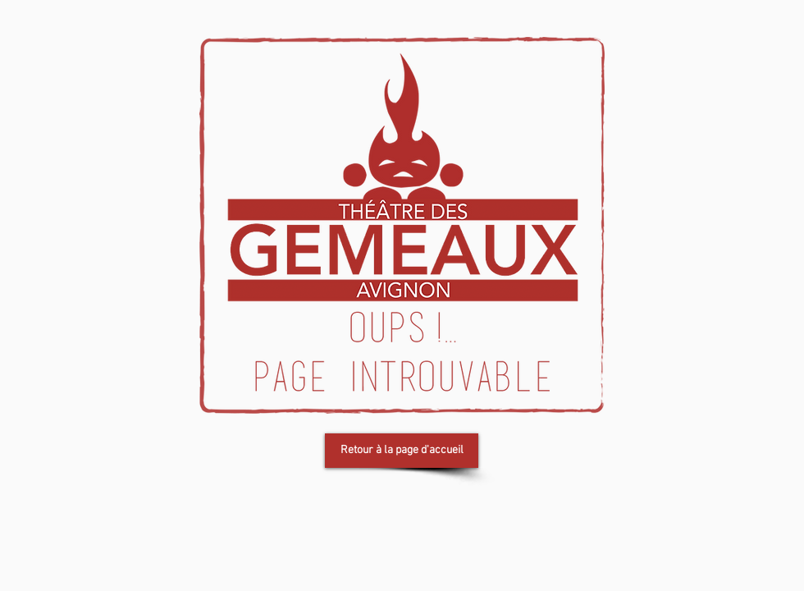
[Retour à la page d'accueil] (401, 450)
